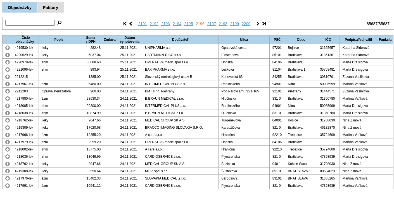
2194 (177, 23)
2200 (246, 23)
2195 (188, 23)
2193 (165, 23)
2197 (211, 23)
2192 (154, 23)
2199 (234, 23)
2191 (142, 23)
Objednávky (20, 7)
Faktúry (50, 7)
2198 (223, 23)
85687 (372, 23)
